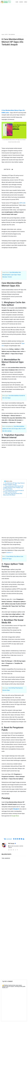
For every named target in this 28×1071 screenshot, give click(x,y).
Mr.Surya (11, 843)
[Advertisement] (14, 18)
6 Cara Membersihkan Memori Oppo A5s (13, 110)
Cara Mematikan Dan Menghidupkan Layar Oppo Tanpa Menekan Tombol (11, 275)
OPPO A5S (22, 203)
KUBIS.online (5, 112)
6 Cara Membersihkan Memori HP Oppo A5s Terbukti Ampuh (13, 42)
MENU (25, 2)
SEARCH (21, 2)
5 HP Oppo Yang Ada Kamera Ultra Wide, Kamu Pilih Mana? (12, 494)
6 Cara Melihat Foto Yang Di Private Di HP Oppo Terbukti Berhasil (13, 491)
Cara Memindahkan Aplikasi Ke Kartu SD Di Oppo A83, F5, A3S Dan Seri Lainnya (13, 429)
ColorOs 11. (9, 552)
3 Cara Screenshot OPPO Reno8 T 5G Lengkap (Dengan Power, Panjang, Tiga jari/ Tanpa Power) (13, 487)
